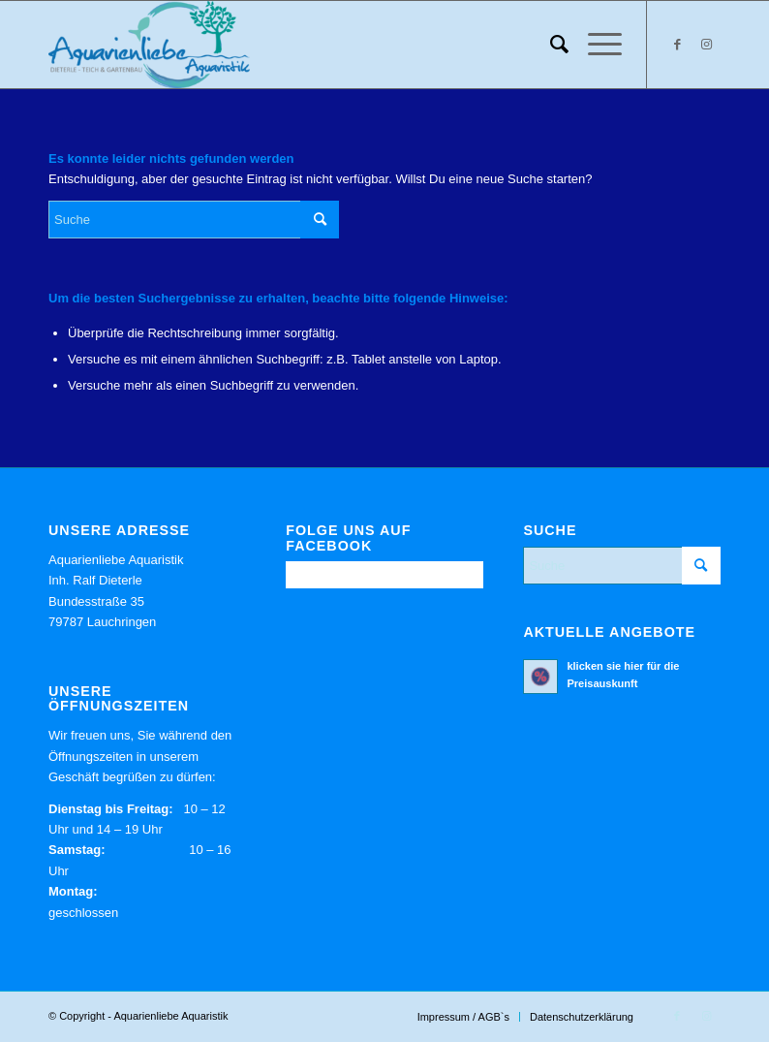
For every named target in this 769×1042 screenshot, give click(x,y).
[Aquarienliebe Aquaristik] (149, 44)
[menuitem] (550, 44)
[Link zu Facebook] (677, 44)
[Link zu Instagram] (706, 44)
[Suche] (550, 44)
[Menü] (595, 44)
